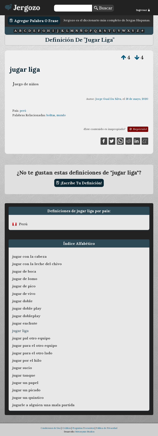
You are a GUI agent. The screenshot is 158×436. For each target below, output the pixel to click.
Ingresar (143, 10)
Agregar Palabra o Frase (34, 20)
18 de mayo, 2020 (137, 99)
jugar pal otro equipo (31, 338)
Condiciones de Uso (50, 428)
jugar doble (22, 301)
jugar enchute (24, 323)
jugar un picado (26, 390)
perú (23, 110)
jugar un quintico (28, 398)
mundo (61, 115)
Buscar (103, 8)
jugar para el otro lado (32, 353)
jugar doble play (26, 308)
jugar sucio (22, 368)
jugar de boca (24, 271)
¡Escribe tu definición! (79, 183)
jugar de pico (24, 286)
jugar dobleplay (26, 316)
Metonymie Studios (84, 431)
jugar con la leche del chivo (37, 264)
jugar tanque (23, 375)
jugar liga (25, 69)
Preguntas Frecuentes (83, 428)
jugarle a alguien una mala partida (43, 405)
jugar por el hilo (26, 360)
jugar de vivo (23, 294)
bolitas (51, 115)
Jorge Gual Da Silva (108, 99)
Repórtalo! (138, 129)
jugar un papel (25, 383)
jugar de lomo (24, 279)
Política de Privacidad (106, 428)
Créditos (66, 428)
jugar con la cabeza (29, 257)
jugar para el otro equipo (34, 346)
